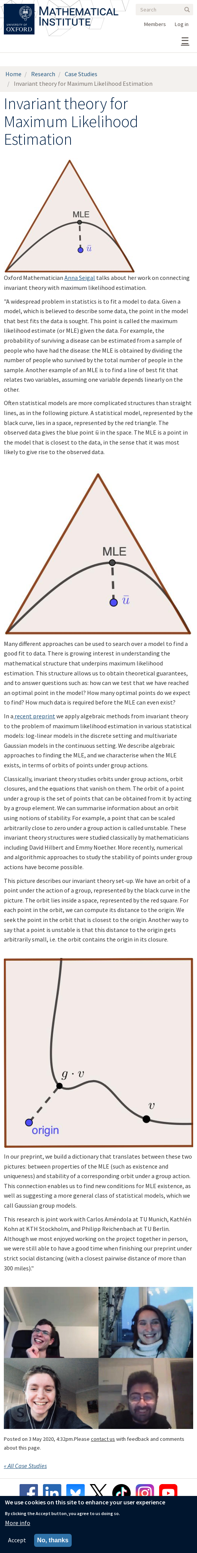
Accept (17, 1540)
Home (13, 74)
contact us (103, 1438)
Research (43, 74)
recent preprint (34, 716)
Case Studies (81, 74)
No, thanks (53, 1540)
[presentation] (97, 432)
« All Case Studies (25, 1466)
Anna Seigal (79, 277)
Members (155, 24)
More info (17, 1523)
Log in (182, 24)
